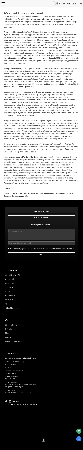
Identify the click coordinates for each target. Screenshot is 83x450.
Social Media (10, 287)
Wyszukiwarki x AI (12, 275)
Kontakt (8, 337)
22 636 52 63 (12, 368)
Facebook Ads (10, 283)
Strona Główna (11, 325)
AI (6, 304)
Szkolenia (9, 300)
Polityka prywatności (13, 341)
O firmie (8, 329)
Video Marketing (12, 308)
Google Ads (9, 279)
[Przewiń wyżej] (43, 440)
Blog (7, 333)
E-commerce (10, 295)
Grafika (8, 291)
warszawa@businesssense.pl (14, 370)
